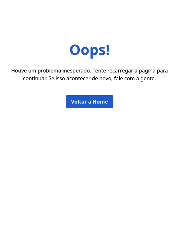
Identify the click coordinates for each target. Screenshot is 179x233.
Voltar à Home (89, 101)
